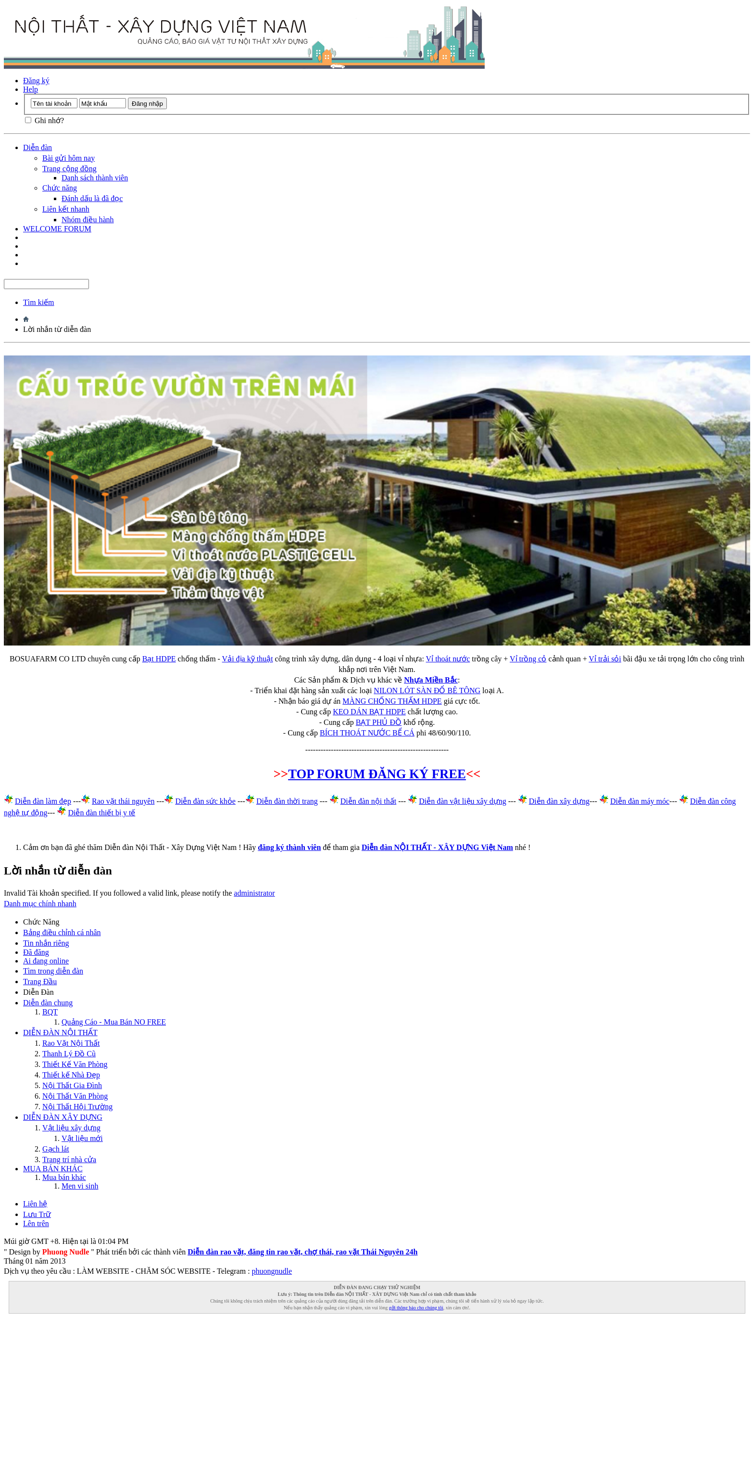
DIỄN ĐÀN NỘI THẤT (60, 1032)
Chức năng (59, 188)
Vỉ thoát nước (448, 659)
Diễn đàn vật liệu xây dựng (462, 801)
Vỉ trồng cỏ (528, 659)
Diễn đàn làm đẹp (43, 801)
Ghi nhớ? (44, 120)
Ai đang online (46, 961)
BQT (50, 1012)
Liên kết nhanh (65, 209)
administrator (254, 893)
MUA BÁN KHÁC (53, 1169)
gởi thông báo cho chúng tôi (416, 1307)
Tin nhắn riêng (46, 943)
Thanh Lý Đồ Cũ (69, 1054)
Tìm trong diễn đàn (53, 971)
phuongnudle (272, 1271)
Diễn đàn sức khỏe (205, 801)
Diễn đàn (37, 147)
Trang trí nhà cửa (69, 1159)
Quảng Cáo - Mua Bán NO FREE (114, 1022)
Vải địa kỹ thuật (247, 659)
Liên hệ (35, 1204)
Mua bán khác (64, 1177)
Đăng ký (36, 80)
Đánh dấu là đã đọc (92, 198)
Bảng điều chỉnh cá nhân (62, 932)
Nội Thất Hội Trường (77, 1106)
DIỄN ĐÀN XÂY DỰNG (62, 1117)
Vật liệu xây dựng (71, 1128)
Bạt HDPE (159, 659)
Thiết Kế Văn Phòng (74, 1064)
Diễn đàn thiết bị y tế (101, 813)
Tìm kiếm (38, 302)
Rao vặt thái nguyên (123, 801)
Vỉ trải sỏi (605, 659)
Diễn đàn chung (48, 1003)
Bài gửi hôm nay (68, 158)
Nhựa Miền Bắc (431, 680)
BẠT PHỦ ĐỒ (379, 722)
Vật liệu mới (82, 1138)
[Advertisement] (292, 1385)
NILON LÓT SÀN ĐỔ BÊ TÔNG (427, 690)
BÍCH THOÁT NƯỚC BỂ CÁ (367, 733)
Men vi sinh (80, 1186)
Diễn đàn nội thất (368, 801)
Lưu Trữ (37, 1214)
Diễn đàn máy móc (639, 801)
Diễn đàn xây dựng (559, 801)
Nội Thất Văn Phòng (75, 1096)
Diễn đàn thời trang (287, 801)
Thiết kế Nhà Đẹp (71, 1075)
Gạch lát (55, 1149)
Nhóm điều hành (88, 219)
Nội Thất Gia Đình (72, 1085)
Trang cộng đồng (69, 169)
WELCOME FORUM (57, 229)
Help (30, 89)
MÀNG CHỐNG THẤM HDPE (391, 701)
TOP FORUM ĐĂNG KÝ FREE (377, 774)
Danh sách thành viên (95, 178)
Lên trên (36, 1223)
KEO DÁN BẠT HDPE (369, 712)
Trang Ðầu (40, 981)
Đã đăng (36, 952)
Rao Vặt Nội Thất (71, 1043)
